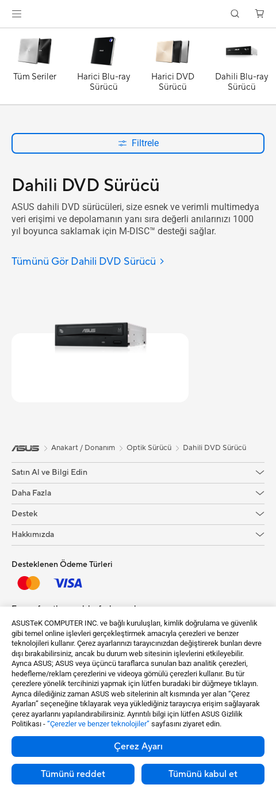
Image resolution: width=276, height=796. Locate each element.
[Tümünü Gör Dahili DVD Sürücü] (88, 262)
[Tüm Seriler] (34, 69)
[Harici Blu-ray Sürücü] (103, 69)
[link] (138, 14)
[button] (17, 14)
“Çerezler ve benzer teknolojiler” (98, 723)
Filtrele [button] (138, 143)
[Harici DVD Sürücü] (172, 69)
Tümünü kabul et (202, 774)
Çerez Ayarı (138, 746)
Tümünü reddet (73, 774)
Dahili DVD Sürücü (214, 447)
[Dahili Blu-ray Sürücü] (241, 69)
